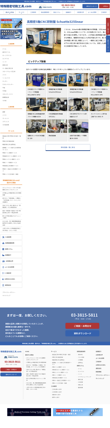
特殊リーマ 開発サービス (9, 162)
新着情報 (98, 372)
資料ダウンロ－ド (108, 50)
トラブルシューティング (84, 377)
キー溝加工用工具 (7, 68)
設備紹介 (6, 255)
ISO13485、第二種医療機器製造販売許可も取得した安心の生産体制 (11, 223)
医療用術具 (5, 97)
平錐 (3, 88)
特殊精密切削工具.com (15, 6)
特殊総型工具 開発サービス (10, 166)
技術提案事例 (8, 243)
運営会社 (6, 285)
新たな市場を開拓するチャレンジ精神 (11, 217)
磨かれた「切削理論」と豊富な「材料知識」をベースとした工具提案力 (11, 200)
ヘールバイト (6, 78)
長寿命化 (80, 354)
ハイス (4, 115)
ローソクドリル (7, 55)
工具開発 (80, 360)
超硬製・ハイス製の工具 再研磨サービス (11, 149)
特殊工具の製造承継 (8, 141)
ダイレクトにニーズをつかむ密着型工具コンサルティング (11, 189)
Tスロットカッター (8, 84)
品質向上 (80, 362)
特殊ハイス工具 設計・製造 (10, 174)
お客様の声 (7, 261)
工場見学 (6, 273)
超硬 (3, 112)
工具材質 (80, 382)
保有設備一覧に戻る (68, 147)
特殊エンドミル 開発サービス (11, 159)
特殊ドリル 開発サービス (9, 153)
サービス (54, 351)
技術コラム (7, 249)
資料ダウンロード (91, 6)
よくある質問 (8, 267)
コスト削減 (81, 357)
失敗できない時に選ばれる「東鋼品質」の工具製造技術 (11, 206)
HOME (27, 351)
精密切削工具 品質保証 (9, 144)
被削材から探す (56, 394)
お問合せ (105, 6)
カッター (5, 81)
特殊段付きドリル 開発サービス (11, 156)
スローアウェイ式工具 (8, 71)
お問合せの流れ (8, 279)
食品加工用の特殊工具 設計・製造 (11, 137)
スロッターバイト (7, 94)
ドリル (4, 49)
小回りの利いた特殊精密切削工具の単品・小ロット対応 (11, 229)
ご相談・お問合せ (82, 325)
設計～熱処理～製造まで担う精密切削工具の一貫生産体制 (11, 212)
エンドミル (5, 58)
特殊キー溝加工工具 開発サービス (11, 170)
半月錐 (4, 91)
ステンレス (5, 121)
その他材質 (5, 125)
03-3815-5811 (84, 315)
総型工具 (5, 65)
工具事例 (6, 237)
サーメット (5, 118)
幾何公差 (80, 379)
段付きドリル (6, 52)
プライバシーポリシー (8, 292)
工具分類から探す (57, 389)
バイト (4, 75)
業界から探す (55, 397)
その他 (4, 100)
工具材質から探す (57, 392)
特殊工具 (80, 385)
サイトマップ (6, 295)
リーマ (4, 62)
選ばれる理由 (29, 355)
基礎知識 (80, 387)
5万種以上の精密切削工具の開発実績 (11, 194)
